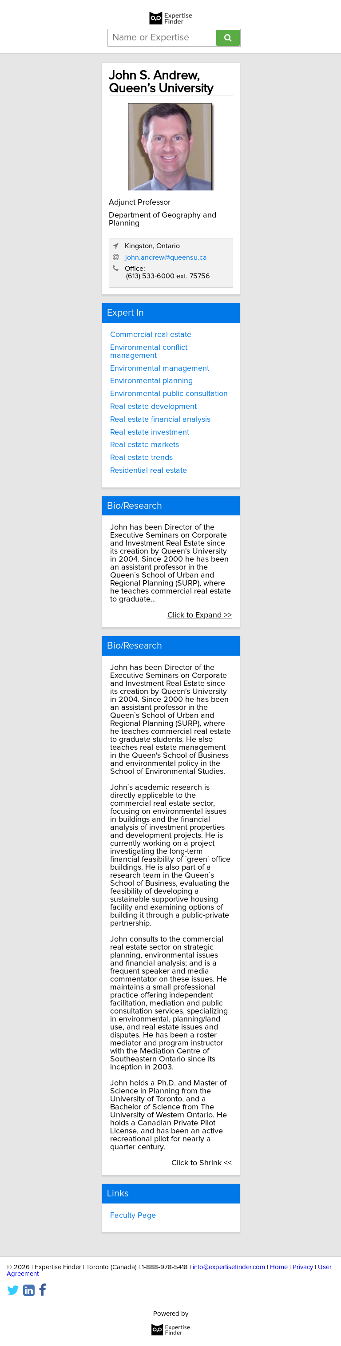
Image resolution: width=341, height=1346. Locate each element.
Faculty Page (133, 1215)
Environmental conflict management (148, 352)
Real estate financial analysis (160, 420)
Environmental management (159, 368)
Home (279, 1267)
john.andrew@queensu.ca (166, 257)
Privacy (303, 1267)
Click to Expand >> (199, 615)
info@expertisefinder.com (229, 1267)
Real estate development (153, 407)
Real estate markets (144, 445)
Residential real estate (148, 471)
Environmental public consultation (169, 394)
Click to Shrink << (201, 1163)
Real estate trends (141, 458)
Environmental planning (151, 381)
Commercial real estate (150, 335)
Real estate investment (149, 432)
